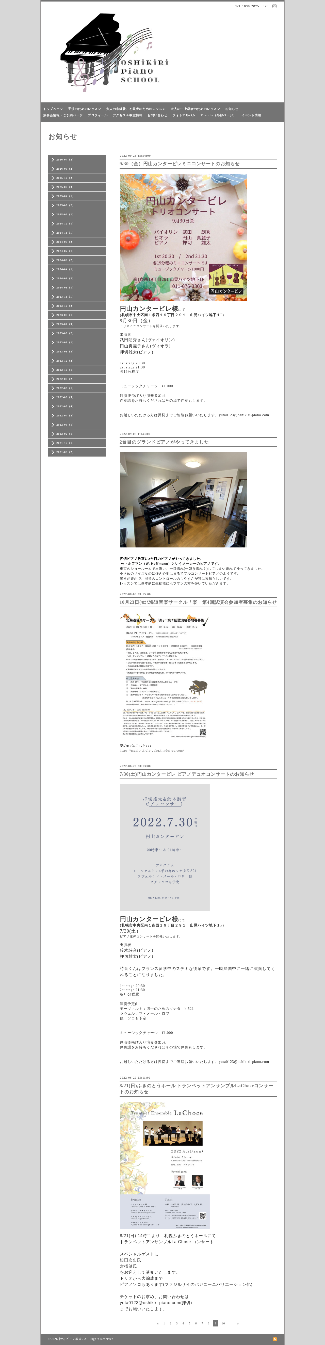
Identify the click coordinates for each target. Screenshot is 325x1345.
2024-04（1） (65, 269)
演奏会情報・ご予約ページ (63, 115)
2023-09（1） (65, 314)
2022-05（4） (65, 406)
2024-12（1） (65, 223)
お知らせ (231, 109)
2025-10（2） (65, 177)
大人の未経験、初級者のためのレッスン (136, 109)
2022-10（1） (65, 369)
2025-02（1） (65, 214)
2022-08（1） (65, 388)
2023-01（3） (65, 351)
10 (223, 1323)
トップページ (53, 109)
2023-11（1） (65, 296)
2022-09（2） (65, 378)
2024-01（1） (65, 287)
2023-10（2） (65, 305)
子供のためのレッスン (84, 109)
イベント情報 (251, 115)
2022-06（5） (65, 397)
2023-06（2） (65, 333)
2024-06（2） (65, 260)
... (231, 1323)
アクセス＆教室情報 (127, 115)
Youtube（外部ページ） (218, 115)
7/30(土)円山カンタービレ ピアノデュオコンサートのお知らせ (187, 774)
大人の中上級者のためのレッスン (195, 109)
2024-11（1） (65, 232)
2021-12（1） (65, 442)
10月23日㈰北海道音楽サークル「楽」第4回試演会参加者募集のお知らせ (198, 602)
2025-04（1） (65, 196)
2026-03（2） (65, 168)
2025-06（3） (65, 186)
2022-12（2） (65, 360)
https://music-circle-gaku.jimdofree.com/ (152, 750)
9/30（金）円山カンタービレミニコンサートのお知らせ (180, 163)
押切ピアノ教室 (70, 1339)
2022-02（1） (65, 433)
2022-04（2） (65, 415)
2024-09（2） (65, 241)
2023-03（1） (65, 342)
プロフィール (98, 115)
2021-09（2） (65, 451)
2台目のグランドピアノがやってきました (164, 442)
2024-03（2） (65, 278)
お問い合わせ (157, 115)
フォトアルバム (184, 115)
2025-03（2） (65, 205)
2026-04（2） (65, 159)
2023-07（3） (65, 324)
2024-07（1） (65, 250)
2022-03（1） (65, 424)
